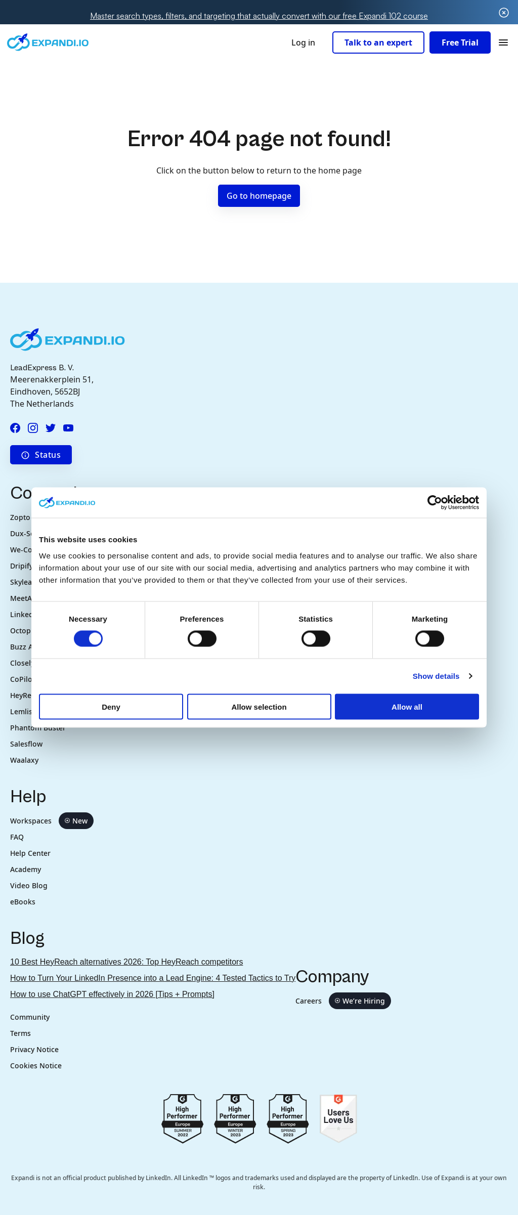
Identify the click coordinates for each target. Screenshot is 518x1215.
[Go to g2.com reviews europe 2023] (235, 1117)
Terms (20, 1033)
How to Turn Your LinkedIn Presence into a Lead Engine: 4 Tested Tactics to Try (152, 978)
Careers (343, 1001)
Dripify (21, 566)
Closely (22, 663)
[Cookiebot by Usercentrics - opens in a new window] (435, 502)
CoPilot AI (27, 679)
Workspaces (52, 821)
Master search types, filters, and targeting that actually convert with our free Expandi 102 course (259, 16)
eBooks (22, 901)
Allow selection (258, 706)
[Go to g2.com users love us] (338, 1117)
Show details (436, 676)
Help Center (30, 853)
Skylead (23, 582)
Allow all (407, 706)
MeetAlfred (29, 598)
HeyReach (27, 695)
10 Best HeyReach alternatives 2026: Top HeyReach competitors (126, 962)
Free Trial (460, 42)
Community (30, 1017)
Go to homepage (259, 195)
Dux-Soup (27, 533)
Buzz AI (23, 647)
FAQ (17, 837)
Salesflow (26, 744)
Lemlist (22, 711)
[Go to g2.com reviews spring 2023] (288, 1117)
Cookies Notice (36, 1065)
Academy (25, 869)
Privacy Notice (34, 1049)
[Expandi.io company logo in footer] (67, 338)
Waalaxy (24, 760)
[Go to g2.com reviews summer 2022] (182, 1117)
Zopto (20, 517)
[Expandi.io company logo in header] (48, 42)
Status (41, 454)
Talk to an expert (378, 42)
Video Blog (29, 885)
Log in (303, 42)
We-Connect (31, 549)
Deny (111, 706)
